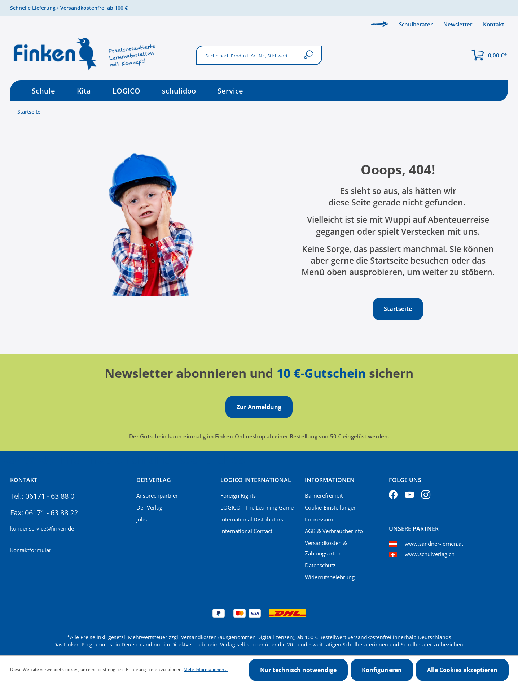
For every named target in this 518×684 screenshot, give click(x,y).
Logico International (255, 480)
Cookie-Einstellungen (331, 507)
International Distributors (251, 519)
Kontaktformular (30, 550)
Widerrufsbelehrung (330, 577)
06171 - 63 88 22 (51, 513)
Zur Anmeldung (259, 407)
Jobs (141, 519)
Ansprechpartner (157, 495)
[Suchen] (310, 55)
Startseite (28, 111)
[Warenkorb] (489, 55)
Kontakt (493, 24)
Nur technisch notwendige (298, 670)
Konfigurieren (382, 670)
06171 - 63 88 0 (49, 496)
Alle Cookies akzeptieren (462, 670)
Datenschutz (320, 565)
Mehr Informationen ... (206, 669)
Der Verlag (149, 507)
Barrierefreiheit (324, 495)
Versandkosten (199, 637)
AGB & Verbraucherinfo (334, 530)
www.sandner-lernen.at (434, 543)
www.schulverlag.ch (430, 554)
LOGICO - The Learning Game (257, 507)
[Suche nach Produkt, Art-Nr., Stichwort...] (248, 55)
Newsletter (457, 24)
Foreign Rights (238, 495)
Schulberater (416, 24)
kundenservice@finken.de (42, 528)
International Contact (246, 530)
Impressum (319, 519)
